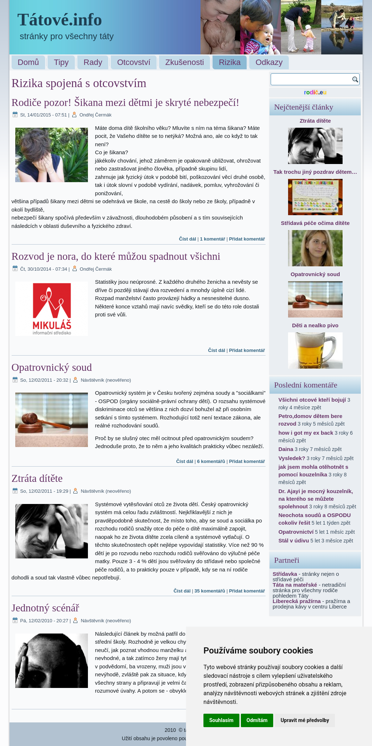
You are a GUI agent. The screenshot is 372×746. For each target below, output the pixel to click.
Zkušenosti (184, 62)
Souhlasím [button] (221, 720)
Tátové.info (59, 19)
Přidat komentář (247, 239)
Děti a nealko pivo (315, 325)
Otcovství (133, 62)
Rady (93, 62)
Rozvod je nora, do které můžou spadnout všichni (116, 256)
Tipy (61, 62)
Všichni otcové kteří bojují (312, 400)
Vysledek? (291, 458)
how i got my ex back (305, 433)
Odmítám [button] (257, 720)
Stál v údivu (293, 540)
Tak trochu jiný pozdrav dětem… (315, 172)
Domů (28, 62)
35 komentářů (209, 591)
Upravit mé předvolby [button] (304, 720)
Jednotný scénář (45, 608)
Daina (285, 449)
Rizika (229, 62)
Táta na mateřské (294, 585)
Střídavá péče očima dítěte (315, 223)
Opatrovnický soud (52, 367)
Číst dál (187, 239)
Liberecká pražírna (296, 601)
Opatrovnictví (296, 532)
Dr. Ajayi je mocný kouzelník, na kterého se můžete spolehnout (315, 498)
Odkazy (269, 62)
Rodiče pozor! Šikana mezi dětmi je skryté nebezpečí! (125, 102)
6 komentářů (211, 461)
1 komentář (212, 239)
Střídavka (284, 574)
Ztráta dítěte (37, 478)
